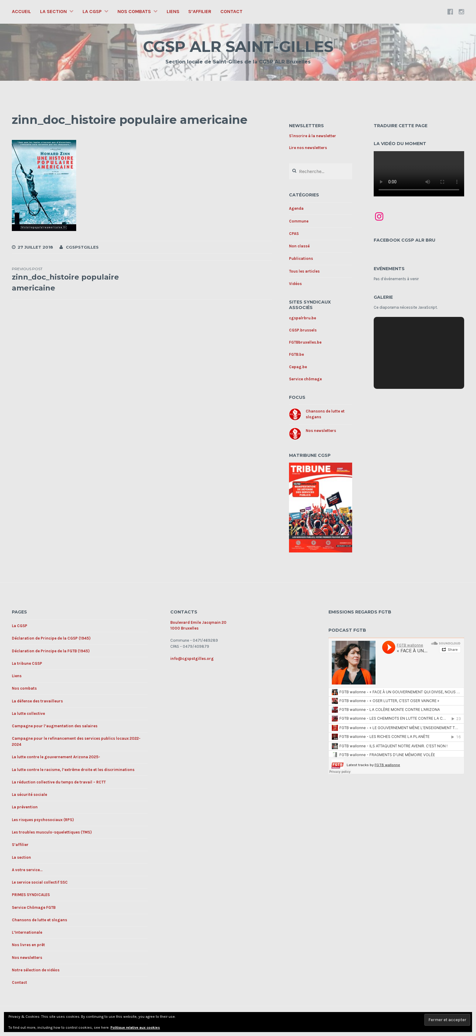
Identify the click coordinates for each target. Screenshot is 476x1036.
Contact (231, 11)
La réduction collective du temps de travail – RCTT (59, 782)
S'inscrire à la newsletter (312, 136)
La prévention (25, 807)
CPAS (294, 233)
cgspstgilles (82, 247)
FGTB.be (296, 354)
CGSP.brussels (303, 330)
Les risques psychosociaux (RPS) (43, 819)
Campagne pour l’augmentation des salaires (54, 726)
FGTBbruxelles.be (305, 342)
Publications (301, 258)
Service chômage (305, 379)
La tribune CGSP (27, 663)
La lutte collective (28, 713)
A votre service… (27, 870)
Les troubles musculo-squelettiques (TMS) (52, 832)
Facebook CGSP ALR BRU (404, 240)
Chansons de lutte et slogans (39, 920)
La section (53, 11)
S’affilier (199, 11)
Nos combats (134, 11)
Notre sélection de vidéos (35, 970)
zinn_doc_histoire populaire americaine (77, 279)
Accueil (21, 11)
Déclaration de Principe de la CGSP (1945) (51, 638)
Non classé (299, 246)
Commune (298, 221)
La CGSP (92, 11)
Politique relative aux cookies (135, 1027)
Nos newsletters (321, 430)
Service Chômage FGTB (34, 907)
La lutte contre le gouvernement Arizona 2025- (56, 757)
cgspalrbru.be (302, 318)
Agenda (296, 208)
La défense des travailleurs (37, 701)
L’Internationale (27, 932)
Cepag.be (298, 367)
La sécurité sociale (29, 794)
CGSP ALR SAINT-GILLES (238, 46)
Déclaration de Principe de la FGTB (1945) (51, 651)
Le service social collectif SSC (40, 882)
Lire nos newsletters (308, 147)
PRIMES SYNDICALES (31, 894)
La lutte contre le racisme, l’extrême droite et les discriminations (73, 769)
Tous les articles (304, 271)
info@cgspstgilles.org (192, 658)
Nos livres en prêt (28, 945)
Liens (173, 11)
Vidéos (295, 283)
